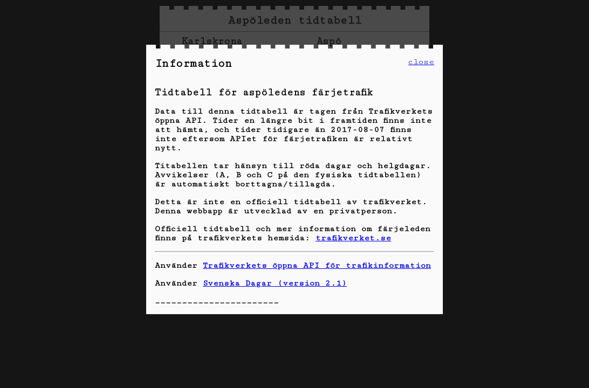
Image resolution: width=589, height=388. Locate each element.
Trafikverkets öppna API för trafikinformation (317, 265)
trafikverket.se (353, 237)
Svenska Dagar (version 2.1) (275, 283)
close (421, 61)
